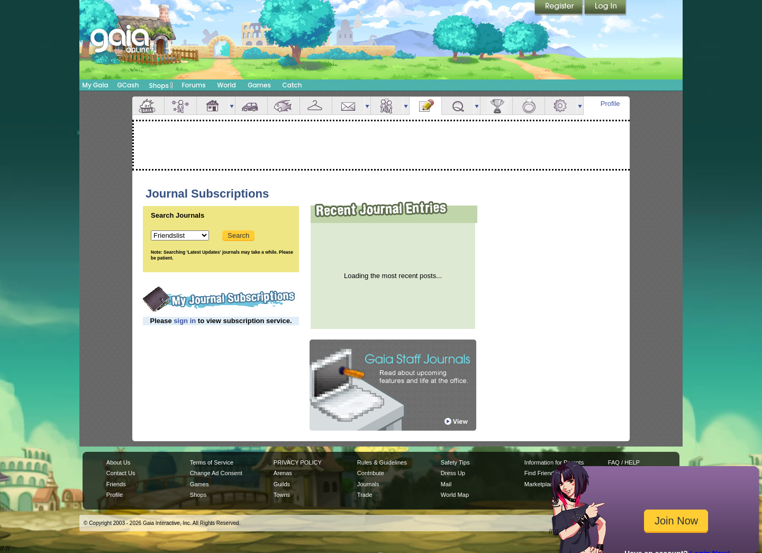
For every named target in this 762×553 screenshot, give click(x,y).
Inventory (316, 105)
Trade (364, 495)
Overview (148, 105)
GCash (128, 85)
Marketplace (540, 484)
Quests (458, 105)
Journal (425, 105)
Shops (161, 85)
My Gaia (95, 85)
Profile (610, 104)
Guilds (282, 484)
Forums (193, 85)
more (232, 105)
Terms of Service (211, 462)
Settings (561, 105)
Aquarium (284, 105)
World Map (455, 495)
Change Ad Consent (216, 473)
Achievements (496, 105)
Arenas (283, 473)
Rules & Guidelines (382, 462)
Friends (387, 105)
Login (605, 8)
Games (259, 85)
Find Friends (540, 473)
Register (559, 8)
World (226, 85)
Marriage (529, 105)
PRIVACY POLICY (298, 462)
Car (251, 105)
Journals (368, 484)
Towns (282, 495)
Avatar (180, 105)
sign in (185, 321)
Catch (292, 85)
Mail (348, 105)
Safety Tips (455, 462)
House (213, 105)
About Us (118, 462)
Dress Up (453, 473)
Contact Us (120, 473)
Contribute (370, 473)
